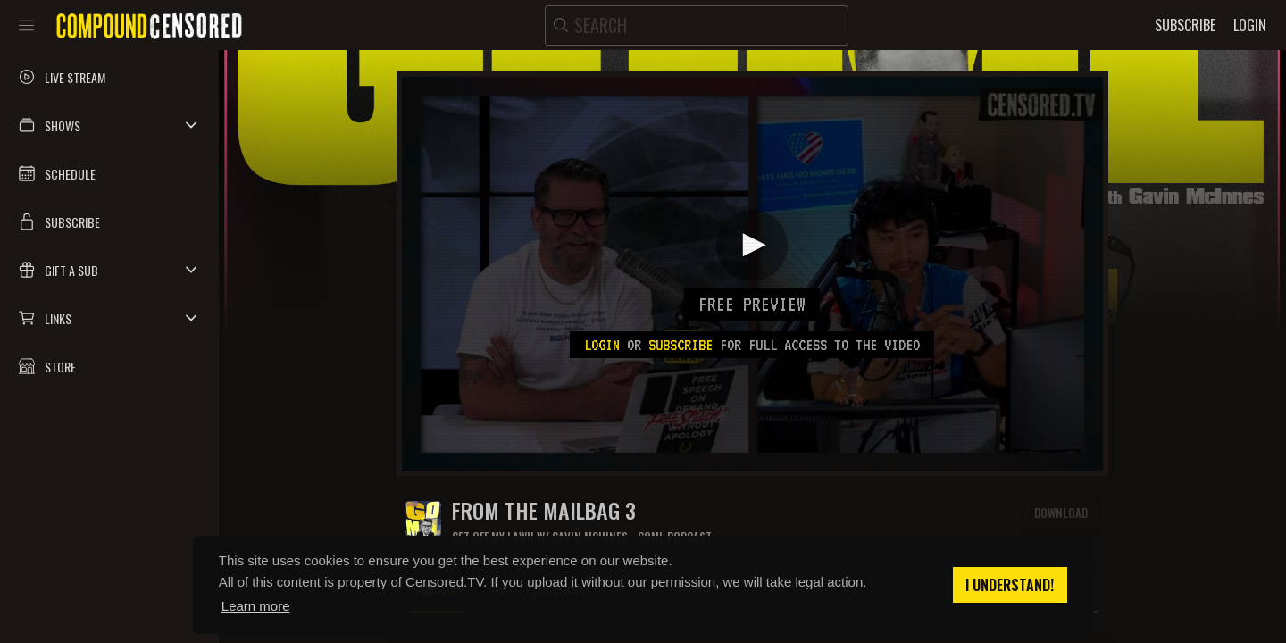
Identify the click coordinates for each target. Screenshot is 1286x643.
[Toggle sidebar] (26, 25)
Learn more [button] (255, 606)
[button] (109, 125)
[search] (696, 25)
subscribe (680, 345)
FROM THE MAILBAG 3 (544, 510)
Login (602, 345)
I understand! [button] (1009, 585)
